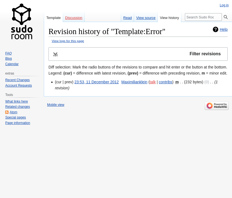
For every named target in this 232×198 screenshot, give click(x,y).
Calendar (12, 64)
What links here (16, 101)
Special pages (15, 117)
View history (169, 18)
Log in (224, 5)
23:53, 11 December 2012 (97, 82)
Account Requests (18, 85)
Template (53, 18)
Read (127, 18)
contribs (165, 82)
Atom (13, 112)
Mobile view (55, 105)
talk (153, 82)
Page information (17, 123)
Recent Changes (17, 80)
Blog (8, 59)
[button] (138, 54)
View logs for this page (68, 41)
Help (224, 29)
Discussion (73, 18)
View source (146, 18)
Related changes (17, 107)
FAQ (8, 53)
